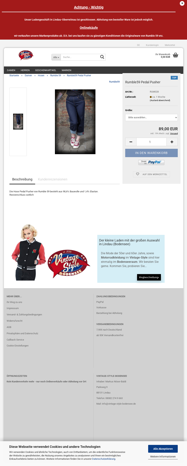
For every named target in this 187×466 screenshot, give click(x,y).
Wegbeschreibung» (149, 281)
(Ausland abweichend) (160, 104)
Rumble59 (114, 85)
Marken (66, 70)
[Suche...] (56, 57)
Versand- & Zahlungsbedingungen (24, 318)
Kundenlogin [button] (152, 45)
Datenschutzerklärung (103, 458)
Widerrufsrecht (14, 324)
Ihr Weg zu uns (14, 305)
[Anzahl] (151, 145)
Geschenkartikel (45, 70)
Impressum (13, 312)
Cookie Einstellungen (17, 349)
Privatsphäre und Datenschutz (22, 337)
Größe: (129, 114)
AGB (9, 330)
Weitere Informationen (163, 456)
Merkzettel (169, 45)
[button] (138, 45)
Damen (11, 70)
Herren (25, 70)
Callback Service (15, 343)
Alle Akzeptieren (163, 448)
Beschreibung (22, 183)
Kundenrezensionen (52, 183)
